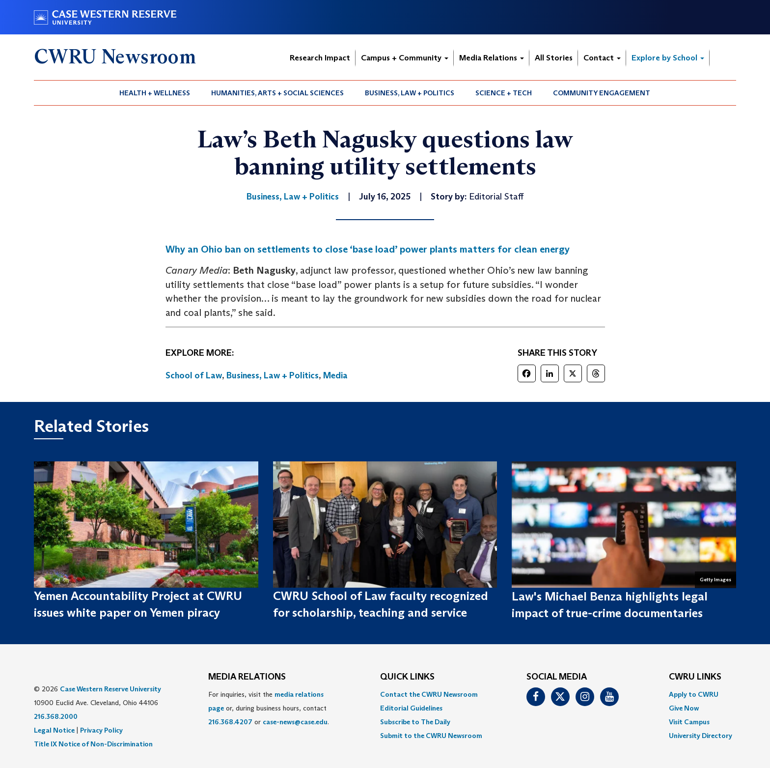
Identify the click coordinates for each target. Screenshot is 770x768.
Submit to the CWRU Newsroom (431, 735)
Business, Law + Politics (409, 92)
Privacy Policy (101, 730)
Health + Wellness (154, 92)
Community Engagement (601, 92)
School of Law (193, 375)
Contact (602, 57)
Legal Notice (54, 730)
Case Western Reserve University (110, 688)
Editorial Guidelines (411, 708)
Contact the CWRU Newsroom (429, 694)
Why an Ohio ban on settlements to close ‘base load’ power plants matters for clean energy (367, 249)
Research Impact (320, 57)
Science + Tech (503, 92)
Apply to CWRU (693, 694)
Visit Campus (689, 721)
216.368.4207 (230, 721)
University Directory (700, 735)
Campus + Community (404, 57)
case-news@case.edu (295, 721)
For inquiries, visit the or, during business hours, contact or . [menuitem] (268, 708)
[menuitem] (155, 93)
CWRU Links (695, 677)
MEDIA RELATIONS (247, 677)
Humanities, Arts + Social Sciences (277, 92)
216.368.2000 (56, 716)
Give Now (684, 708)
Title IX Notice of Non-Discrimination (93, 744)
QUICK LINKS (407, 677)
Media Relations (491, 57)
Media (335, 375)
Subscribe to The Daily (415, 721)
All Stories (554, 57)
